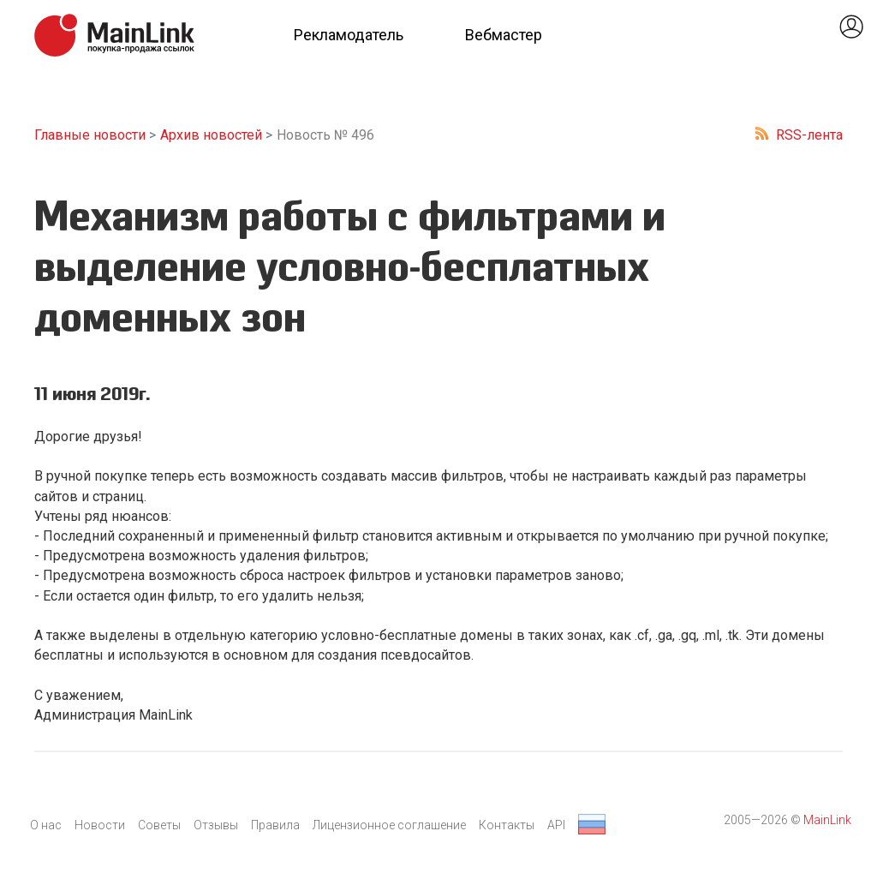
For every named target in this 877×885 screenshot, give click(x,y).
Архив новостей (211, 135)
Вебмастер (503, 35)
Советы (159, 825)
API (556, 825)
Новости (100, 825)
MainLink (827, 820)
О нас (46, 825)
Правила (275, 825)
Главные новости (90, 135)
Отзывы (216, 825)
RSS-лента (809, 135)
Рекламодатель (348, 35)
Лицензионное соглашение (389, 825)
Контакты (506, 825)
